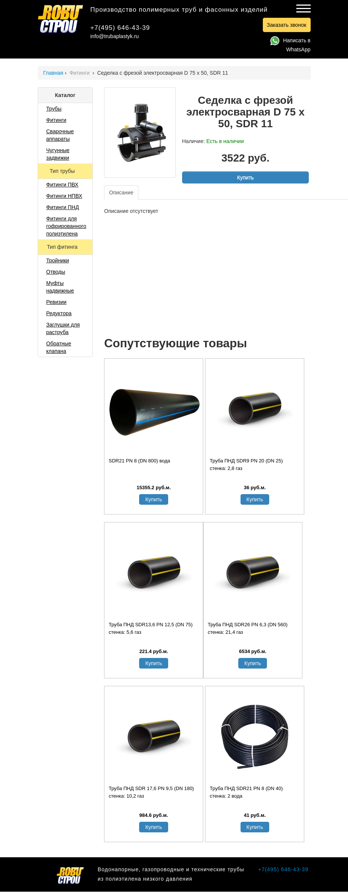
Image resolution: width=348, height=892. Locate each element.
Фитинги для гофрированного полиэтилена (66, 226)
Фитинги (80, 73)
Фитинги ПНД (62, 207)
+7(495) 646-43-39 (120, 27)
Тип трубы (63, 171)
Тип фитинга (63, 247)
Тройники (57, 260)
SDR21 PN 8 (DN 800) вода (139, 461)
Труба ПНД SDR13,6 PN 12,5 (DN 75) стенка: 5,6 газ (151, 628)
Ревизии (56, 302)
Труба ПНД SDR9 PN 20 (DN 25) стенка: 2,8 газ (246, 464)
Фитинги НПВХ (64, 196)
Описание (121, 192)
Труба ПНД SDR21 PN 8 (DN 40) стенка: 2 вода (246, 792)
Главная (53, 73)
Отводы (55, 272)
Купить (245, 177)
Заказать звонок (287, 25)
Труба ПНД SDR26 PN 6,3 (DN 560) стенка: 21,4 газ (248, 628)
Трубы (54, 109)
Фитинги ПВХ (62, 185)
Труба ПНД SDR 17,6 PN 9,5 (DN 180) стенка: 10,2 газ (151, 792)
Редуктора (59, 313)
